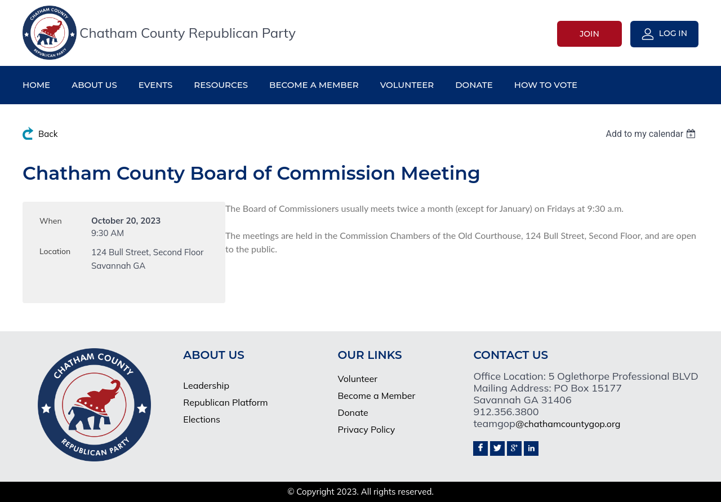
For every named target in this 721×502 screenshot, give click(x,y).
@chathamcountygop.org (567, 423)
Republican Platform (225, 402)
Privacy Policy (366, 429)
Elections (201, 419)
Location (54, 251)
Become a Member (376, 395)
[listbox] (652, 134)
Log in (673, 33)
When (50, 221)
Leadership (206, 385)
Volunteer (357, 378)
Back (47, 133)
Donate (352, 412)
